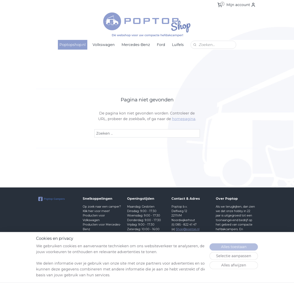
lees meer (240, 256)
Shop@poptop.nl (187, 229)
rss (168, 275)
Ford (161, 45)
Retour (88, 238)
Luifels (178, 45)
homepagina (183, 119)
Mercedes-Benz (136, 45)
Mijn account (241, 4)
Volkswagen (104, 45)
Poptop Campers (51, 199)
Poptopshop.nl (72, 45)
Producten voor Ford (97, 233)
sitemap (160, 275)
